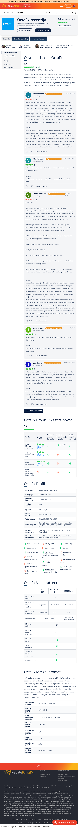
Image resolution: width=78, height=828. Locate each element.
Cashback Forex (63, 775)
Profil (6, 61)
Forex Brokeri (12, 13)
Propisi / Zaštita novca (9, 57)
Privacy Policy (47, 819)
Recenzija (6, 39)
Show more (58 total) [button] (34, 410)
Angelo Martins (10, 47)
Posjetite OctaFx (25, 30)
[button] (74, 6)
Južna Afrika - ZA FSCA (40, 456)
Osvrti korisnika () (21, 39)
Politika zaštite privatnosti (52, 823)
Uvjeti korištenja (38, 823)
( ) (68, 19)
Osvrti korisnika (10, 53)
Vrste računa (8, 64)
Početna (4, 13)
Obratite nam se (45, 775)
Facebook (43, 776)
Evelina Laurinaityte (46, 47)
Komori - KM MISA (40, 464)
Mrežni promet (9, 67)
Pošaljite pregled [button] (43, 30)
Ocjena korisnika (64, 25)
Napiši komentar (41, 152)
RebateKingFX (62, 780)
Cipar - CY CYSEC (40, 447)
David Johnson (27, 47)
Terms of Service (59, 819)
